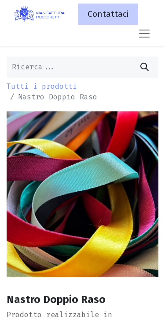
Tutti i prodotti (42, 86)
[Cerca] (144, 67)
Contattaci (108, 14)
